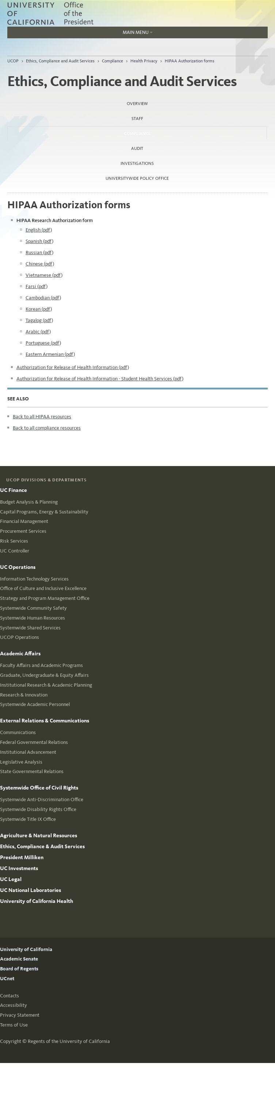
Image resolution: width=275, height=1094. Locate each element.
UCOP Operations (19, 637)
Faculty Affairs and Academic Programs (41, 665)
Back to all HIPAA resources (42, 417)
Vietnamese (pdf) (44, 275)
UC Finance (13, 490)
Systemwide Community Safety (33, 608)
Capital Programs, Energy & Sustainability (44, 512)
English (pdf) (39, 230)
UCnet (7, 978)
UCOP (13, 60)
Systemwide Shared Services (30, 628)
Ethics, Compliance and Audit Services (60, 60)
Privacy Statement (19, 1015)
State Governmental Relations (32, 771)
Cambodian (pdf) (43, 298)
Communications (18, 732)
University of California (26, 949)
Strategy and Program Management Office (44, 598)
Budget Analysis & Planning (29, 502)
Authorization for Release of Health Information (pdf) (72, 367)
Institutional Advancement (28, 752)
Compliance (112, 60)
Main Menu (80, 34)
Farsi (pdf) (36, 286)
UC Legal (11, 879)
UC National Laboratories (30, 890)
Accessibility (13, 1005)
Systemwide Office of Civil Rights (39, 787)
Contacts (9, 996)
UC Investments (19, 868)
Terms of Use (14, 1025)
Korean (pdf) (39, 309)
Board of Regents (19, 969)
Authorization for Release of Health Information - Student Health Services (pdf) (99, 379)
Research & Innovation (23, 695)
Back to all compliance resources (47, 428)
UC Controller (14, 551)
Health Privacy (143, 60)
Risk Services (14, 541)
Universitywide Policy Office (137, 178)
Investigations (137, 163)
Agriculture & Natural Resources (38, 835)
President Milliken (21, 857)
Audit (137, 148)
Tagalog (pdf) (39, 320)
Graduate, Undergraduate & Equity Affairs (44, 675)
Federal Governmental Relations (34, 742)
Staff (137, 118)
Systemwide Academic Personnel (35, 704)
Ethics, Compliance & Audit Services (42, 846)
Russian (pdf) (39, 252)
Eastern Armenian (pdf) (50, 354)
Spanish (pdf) (39, 241)
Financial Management (24, 521)
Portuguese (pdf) (43, 343)
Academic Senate (19, 959)
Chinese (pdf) (40, 264)
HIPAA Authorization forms (189, 60)
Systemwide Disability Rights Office (38, 809)
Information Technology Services (34, 579)
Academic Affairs (20, 653)
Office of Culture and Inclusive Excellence (43, 588)
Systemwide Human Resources (32, 618)
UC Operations (17, 567)
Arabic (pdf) (38, 332)
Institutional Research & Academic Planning (46, 685)
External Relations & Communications (44, 720)
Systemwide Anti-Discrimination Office (41, 799)
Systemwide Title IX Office (28, 819)
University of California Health (36, 901)
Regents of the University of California (69, 1041)
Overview (137, 103)
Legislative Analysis (21, 762)
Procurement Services (23, 531)
